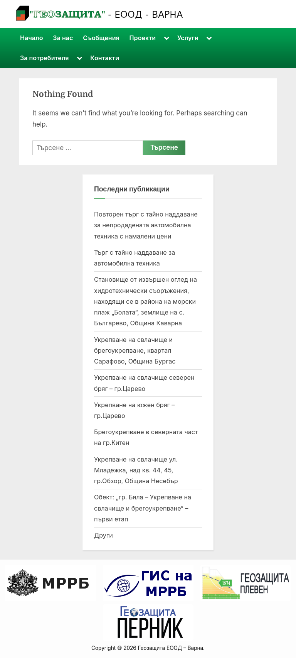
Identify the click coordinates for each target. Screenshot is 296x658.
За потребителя (44, 58)
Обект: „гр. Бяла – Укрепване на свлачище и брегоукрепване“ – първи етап (142, 508)
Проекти (143, 38)
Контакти (104, 58)
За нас (63, 38)
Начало (31, 38)
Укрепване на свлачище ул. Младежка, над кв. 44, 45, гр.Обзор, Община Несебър (136, 470)
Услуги (187, 38)
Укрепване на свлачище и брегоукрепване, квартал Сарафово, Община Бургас (135, 350)
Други (103, 535)
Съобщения (101, 38)
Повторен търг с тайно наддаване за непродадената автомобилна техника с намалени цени (146, 225)
